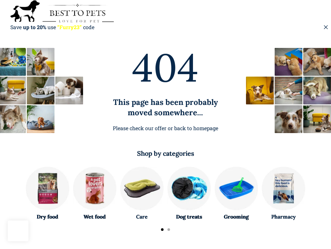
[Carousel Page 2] (168, 229)
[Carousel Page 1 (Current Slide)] (162, 229)
